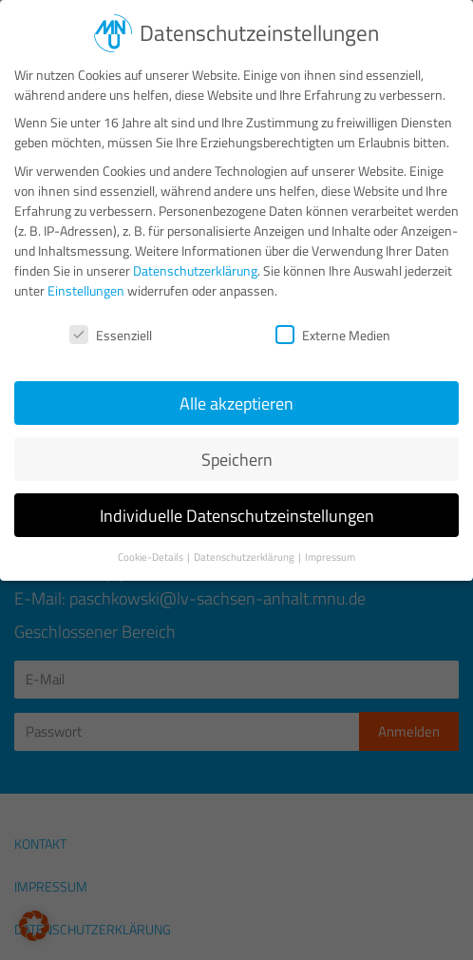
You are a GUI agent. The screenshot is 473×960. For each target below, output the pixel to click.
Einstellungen (85, 276)
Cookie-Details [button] (151, 542)
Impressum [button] (330, 542)
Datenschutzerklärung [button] (245, 542)
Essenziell (110, 321)
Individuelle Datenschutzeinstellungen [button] (237, 501)
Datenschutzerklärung (195, 256)
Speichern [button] (237, 445)
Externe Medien (332, 321)
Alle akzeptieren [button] (236, 389)
